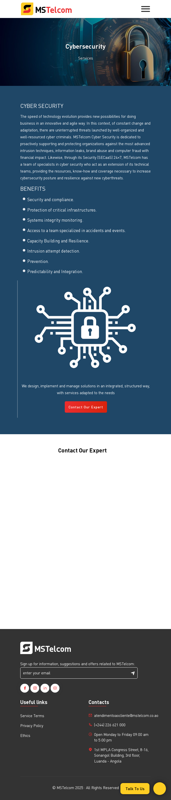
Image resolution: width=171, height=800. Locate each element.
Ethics (25, 735)
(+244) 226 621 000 (109, 724)
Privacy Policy (31, 725)
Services (85, 58)
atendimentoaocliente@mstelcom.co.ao (126, 715)
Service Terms (32, 715)
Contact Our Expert (86, 407)
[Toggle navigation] (145, 9)
